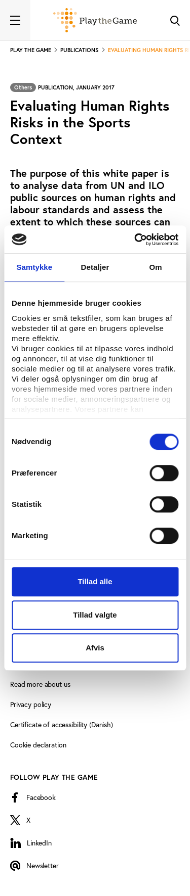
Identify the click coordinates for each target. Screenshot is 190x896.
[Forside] (95, 20)
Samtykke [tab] (34, 267)
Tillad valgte (95, 614)
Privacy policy (30, 704)
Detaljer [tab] (95, 267)
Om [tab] (155, 267)
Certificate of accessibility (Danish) (61, 724)
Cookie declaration (38, 744)
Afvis (95, 647)
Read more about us (40, 684)
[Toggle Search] (175, 20)
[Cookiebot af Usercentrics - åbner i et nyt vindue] (135, 239)
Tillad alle (95, 581)
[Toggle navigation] (15, 20)
